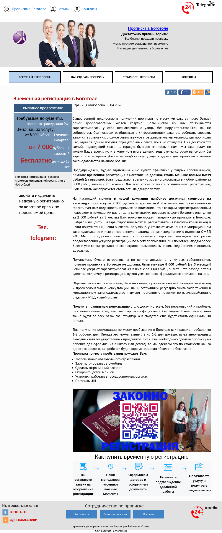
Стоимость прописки (139, 77)
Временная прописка (35, 77)
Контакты (188, 77)
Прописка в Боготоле (148, 28)
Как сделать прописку (87, 77)
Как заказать (82, 514)
